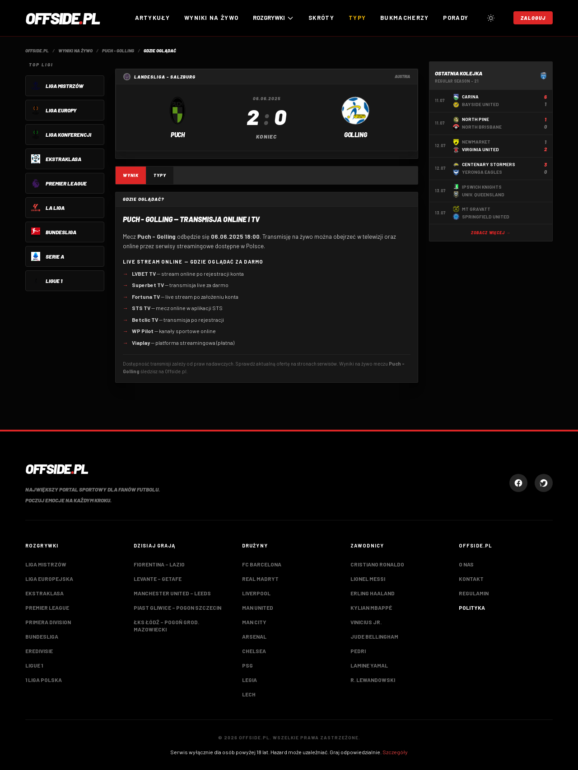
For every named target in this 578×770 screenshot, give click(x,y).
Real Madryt (260, 578)
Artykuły (152, 17)
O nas (466, 564)
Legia (249, 680)
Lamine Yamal (369, 665)
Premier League (47, 607)
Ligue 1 (34, 665)
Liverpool (256, 593)
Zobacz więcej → (491, 232)
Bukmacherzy (404, 17)
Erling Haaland (372, 593)
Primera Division (48, 622)
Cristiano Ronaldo (377, 564)
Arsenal (254, 636)
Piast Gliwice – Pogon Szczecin (177, 607)
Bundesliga (41, 636)
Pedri (358, 651)
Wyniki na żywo (211, 17)
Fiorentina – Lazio (159, 564)
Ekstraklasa (44, 593)
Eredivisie (39, 651)
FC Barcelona (261, 564)
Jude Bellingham (374, 636)
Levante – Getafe (158, 578)
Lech (249, 694)
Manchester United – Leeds (172, 593)
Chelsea (254, 651)
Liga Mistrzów (45, 564)
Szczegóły (395, 752)
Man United (257, 607)
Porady (455, 17)
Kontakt (471, 578)
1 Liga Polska (43, 680)
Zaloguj (533, 18)
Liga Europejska (49, 578)
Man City (254, 622)
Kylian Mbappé (371, 607)
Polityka (472, 607)
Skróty (321, 17)
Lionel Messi (367, 578)
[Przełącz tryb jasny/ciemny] (491, 18)
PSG (247, 665)
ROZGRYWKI (273, 18)
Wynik (131, 175)
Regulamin (474, 593)
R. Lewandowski (372, 680)
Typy (357, 17)
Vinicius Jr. (366, 622)
